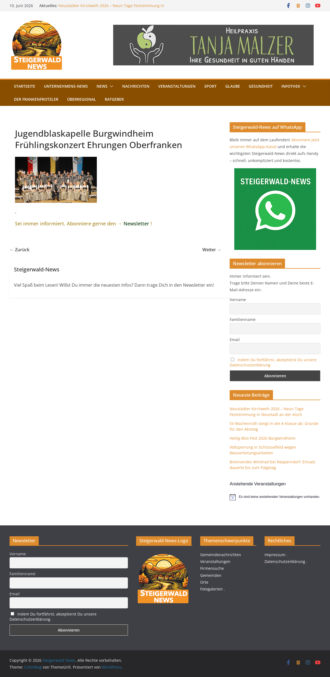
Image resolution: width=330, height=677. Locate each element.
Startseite (24, 86)
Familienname (243, 319)
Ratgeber (114, 99)
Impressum (275, 554)
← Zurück (19, 250)
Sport (210, 86)
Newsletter (136, 223)
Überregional (81, 99)
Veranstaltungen (177, 86)
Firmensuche (212, 568)
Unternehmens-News (66, 86)
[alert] (275, 497)
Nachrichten (135, 86)
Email (235, 339)
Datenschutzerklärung (285, 561)
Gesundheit (261, 86)
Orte (204, 582)
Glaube (232, 86)
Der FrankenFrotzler (36, 99)
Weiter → (211, 250)
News (102, 86)
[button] (110, 86)
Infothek (290, 86)
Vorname (238, 299)
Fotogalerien (211, 589)
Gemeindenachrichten (220, 554)
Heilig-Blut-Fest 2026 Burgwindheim (262, 438)
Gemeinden (210, 575)
